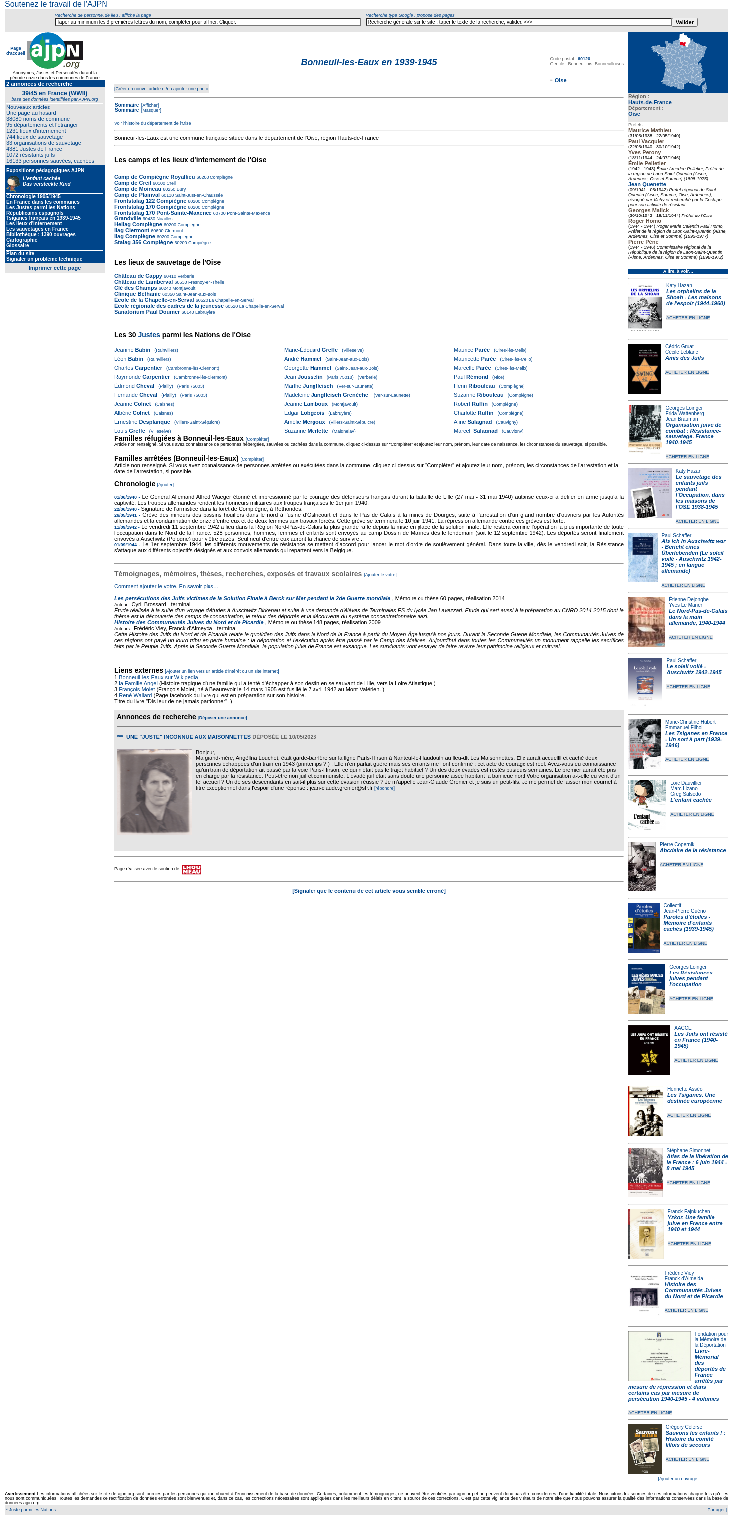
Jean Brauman (682, 419)
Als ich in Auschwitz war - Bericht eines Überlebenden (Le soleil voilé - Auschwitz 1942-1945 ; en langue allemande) (694, 556)
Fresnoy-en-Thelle (205, 282)
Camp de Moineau (137, 189)
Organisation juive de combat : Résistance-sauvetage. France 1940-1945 (694, 433)
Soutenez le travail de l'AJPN (56, 4)
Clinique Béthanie (137, 294)
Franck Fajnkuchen (689, 1211)
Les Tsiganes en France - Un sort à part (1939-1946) (696, 739)
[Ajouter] (165, 484)
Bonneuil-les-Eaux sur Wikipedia (159, 677)
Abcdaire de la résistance (693, 850)
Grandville (128, 218)
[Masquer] (150, 110)
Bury (180, 189)
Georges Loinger (684, 408)
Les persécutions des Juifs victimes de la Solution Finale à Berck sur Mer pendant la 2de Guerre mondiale (253, 598)
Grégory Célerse (684, 1427)
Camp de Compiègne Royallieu (154, 177)
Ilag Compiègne (134, 236)
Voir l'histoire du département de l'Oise (152, 123)
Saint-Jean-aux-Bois (195, 294)
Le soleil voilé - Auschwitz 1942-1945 (693, 669)
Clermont (173, 230)
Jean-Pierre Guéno (685, 911)
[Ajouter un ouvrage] (678, 1478)
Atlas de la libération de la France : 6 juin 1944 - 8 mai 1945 (697, 1162)
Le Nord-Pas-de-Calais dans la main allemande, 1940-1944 (698, 617)
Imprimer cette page (55, 268)
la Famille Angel (138, 683)
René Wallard (135, 695)
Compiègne (221, 177)
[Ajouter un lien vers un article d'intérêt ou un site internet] (222, 671)
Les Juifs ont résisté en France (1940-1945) (700, 1040)
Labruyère (204, 312)
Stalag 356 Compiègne (143, 242)
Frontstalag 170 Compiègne (150, 207)
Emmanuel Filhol (683, 727)
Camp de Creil (132, 183)
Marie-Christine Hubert (690, 722)
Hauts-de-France (650, 102)
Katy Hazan (679, 285)
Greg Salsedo (685, 794)
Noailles (164, 218)
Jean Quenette (647, 184)
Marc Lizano (683, 788)
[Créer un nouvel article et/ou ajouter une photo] (161, 88)
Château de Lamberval (143, 282)
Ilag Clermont (131, 230)
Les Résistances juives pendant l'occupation (690, 978)
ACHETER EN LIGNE (688, 317)
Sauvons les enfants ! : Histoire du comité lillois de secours (696, 1439)
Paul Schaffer (677, 535)
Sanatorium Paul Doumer (147, 312)
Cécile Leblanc (681, 352)
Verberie (185, 276)
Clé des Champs (135, 288)
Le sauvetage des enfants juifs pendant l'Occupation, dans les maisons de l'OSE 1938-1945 (700, 492)
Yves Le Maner (685, 605)
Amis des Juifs (684, 358)
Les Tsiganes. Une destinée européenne (694, 1098)
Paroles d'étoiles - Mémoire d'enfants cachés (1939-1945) (689, 923)
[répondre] (384, 788)
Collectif (673, 905)
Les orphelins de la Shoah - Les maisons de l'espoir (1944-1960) (695, 297)
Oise (634, 114)
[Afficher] (149, 105)
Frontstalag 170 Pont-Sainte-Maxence (163, 213)
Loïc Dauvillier (686, 783)
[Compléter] (257, 439)
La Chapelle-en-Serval (231, 300)
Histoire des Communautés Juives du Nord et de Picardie (694, 1290)
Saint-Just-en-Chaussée (198, 195)
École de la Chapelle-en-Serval (154, 300)
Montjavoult (183, 288)
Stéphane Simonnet (689, 1150)
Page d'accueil (15, 51)
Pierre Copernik (677, 844)
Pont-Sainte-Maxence (248, 213)
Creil (170, 183)
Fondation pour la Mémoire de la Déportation (711, 1339)
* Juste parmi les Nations (30, 1509)
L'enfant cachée (691, 800)
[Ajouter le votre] (380, 574)
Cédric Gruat (679, 346)
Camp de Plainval (137, 195)
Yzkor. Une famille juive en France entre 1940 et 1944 (695, 1223)
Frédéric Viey (679, 1273)
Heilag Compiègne (138, 224)
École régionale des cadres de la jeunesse (169, 306)
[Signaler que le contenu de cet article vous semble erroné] (369, 891)
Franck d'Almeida (684, 1278)
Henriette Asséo (685, 1089)
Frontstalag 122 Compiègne (150, 201)
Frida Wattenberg (685, 413)
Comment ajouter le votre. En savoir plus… (166, 586)
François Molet (137, 689)
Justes (149, 335)
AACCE (682, 1028)
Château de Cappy (138, 276)
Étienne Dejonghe (689, 599)
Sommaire (127, 105)
